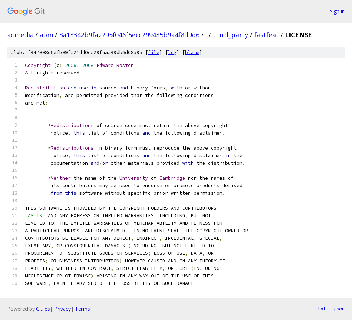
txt (322, 308)
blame (192, 52)
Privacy (62, 308)
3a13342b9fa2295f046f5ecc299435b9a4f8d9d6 (129, 34)
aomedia (20, 34)
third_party (230, 34)
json (339, 308)
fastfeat (266, 34)
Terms (82, 308)
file (153, 52)
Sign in (337, 11)
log (172, 52)
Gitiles (43, 308)
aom (46, 34)
